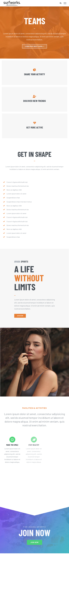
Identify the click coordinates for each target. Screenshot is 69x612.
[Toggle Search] (60, 3)
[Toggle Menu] (65, 3)
